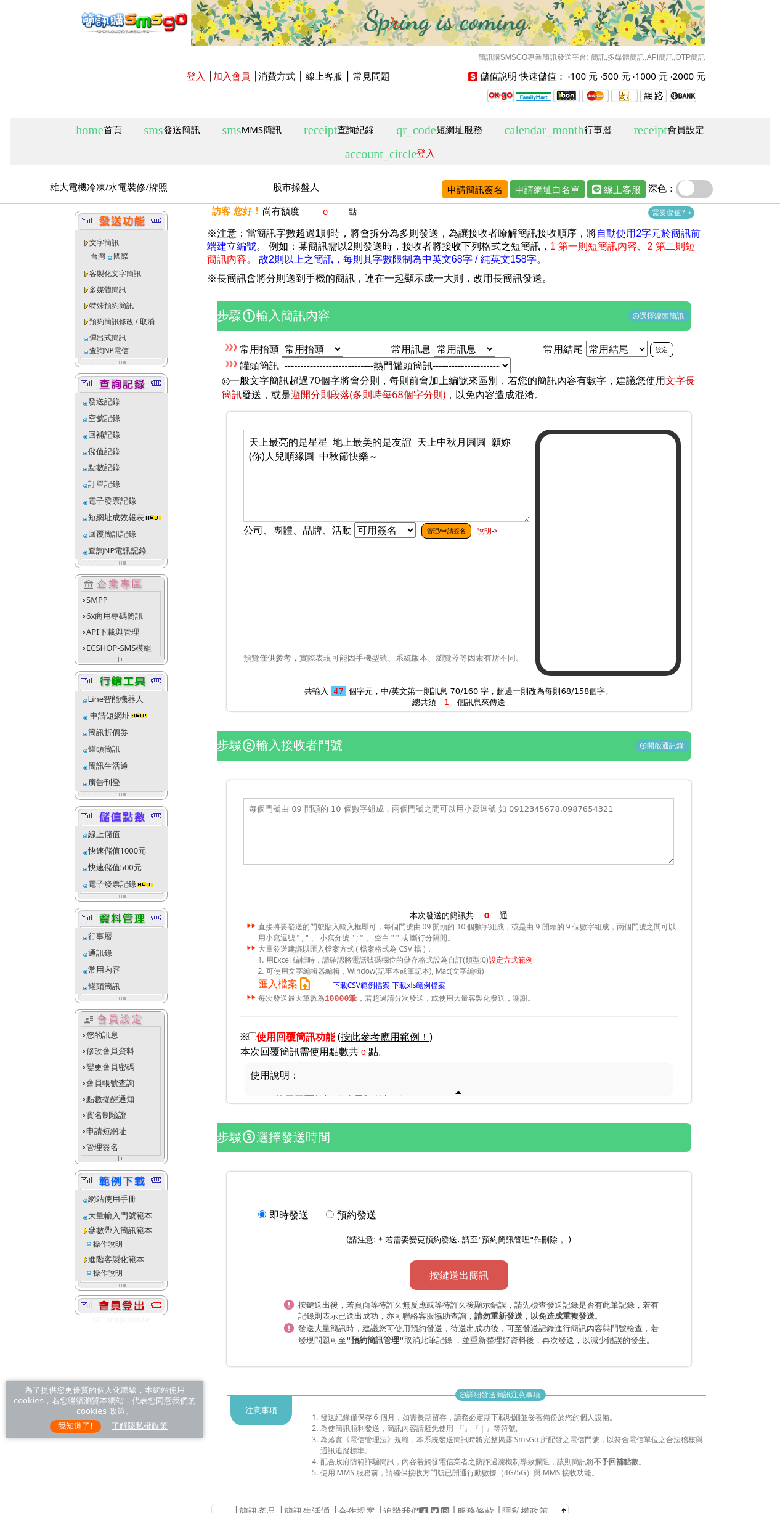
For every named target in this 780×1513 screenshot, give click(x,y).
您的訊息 (102, 1034)
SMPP (97, 599)
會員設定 (668, 130)
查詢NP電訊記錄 (117, 550)
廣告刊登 (104, 782)
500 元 (616, 76)
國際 (120, 256)
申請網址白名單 (547, 189)
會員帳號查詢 (110, 1082)
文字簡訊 (104, 242)
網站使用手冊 (112, 1198)
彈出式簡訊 (107, 337)
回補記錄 (104, 434)
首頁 (98, 130)
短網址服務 (439, 130)
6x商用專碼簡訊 (114, 615)
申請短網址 (109, 715)
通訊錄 (100, 952)
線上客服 (324, 76)
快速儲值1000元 (117, 850)
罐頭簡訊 (104, 748)
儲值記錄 (104, 451)
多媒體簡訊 (107, 289)
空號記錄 (104, 417)
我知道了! (75, 1425)
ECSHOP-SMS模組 (119, 647)
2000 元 (689, 76)
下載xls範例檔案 (418, 984)
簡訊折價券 (108, 732)
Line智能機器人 (116, 698)
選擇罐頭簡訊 (659, 316)
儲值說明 (498, 76)
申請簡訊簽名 (475, 189)
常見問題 (371, 76)
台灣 (98, 256)
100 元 (584, 76)
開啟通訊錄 (663, 745)
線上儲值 (104, 833)
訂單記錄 (104, 483)
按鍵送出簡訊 (459, 1276)
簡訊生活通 (108, 765)
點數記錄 (104, 467)
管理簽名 (102, 1146)
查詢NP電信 (109, 350)
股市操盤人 (296, 187)
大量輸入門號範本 (120, 1215)
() (385, 1037)
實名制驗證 (106, 1114)
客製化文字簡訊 (115, 273)
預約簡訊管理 (506, 1240)
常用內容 (104, 969)
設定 (662, 349)
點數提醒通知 (110, 1098)
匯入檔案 (286, 984)
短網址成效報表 (124, 517)
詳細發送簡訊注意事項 (500, 1392)
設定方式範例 (511, 960)
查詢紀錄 (339, 130)
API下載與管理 (112, 631)
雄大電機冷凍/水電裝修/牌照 (109, 187)
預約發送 (356, 1215)
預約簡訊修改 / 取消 (122, 321)
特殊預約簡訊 (111, 305)
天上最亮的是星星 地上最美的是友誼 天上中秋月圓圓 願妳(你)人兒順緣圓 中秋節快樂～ (386, 476)
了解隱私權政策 (140, 1425)
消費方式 (276, 76)
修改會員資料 (110, 1050)
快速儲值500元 (115, 867)
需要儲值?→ (671, 212)
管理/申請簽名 (446, 530)
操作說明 (108, 1244)
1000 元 (651, 76)
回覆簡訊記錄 (112, 533)
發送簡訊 (172, 130)
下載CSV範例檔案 (361, 984)
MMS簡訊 (252, 130)
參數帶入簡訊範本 (120, 1230)
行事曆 (558, 130)
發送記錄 (104, 401)
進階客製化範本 (116, 1259)
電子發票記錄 (112, 500)
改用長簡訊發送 (507, 278)
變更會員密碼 (110, 1066)
